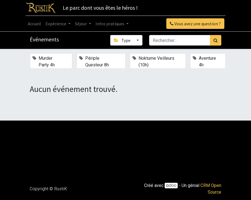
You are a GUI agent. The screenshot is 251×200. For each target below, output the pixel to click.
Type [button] (122, 40)
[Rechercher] (215, 40)
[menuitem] (34, 23)
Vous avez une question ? (195, 23)
